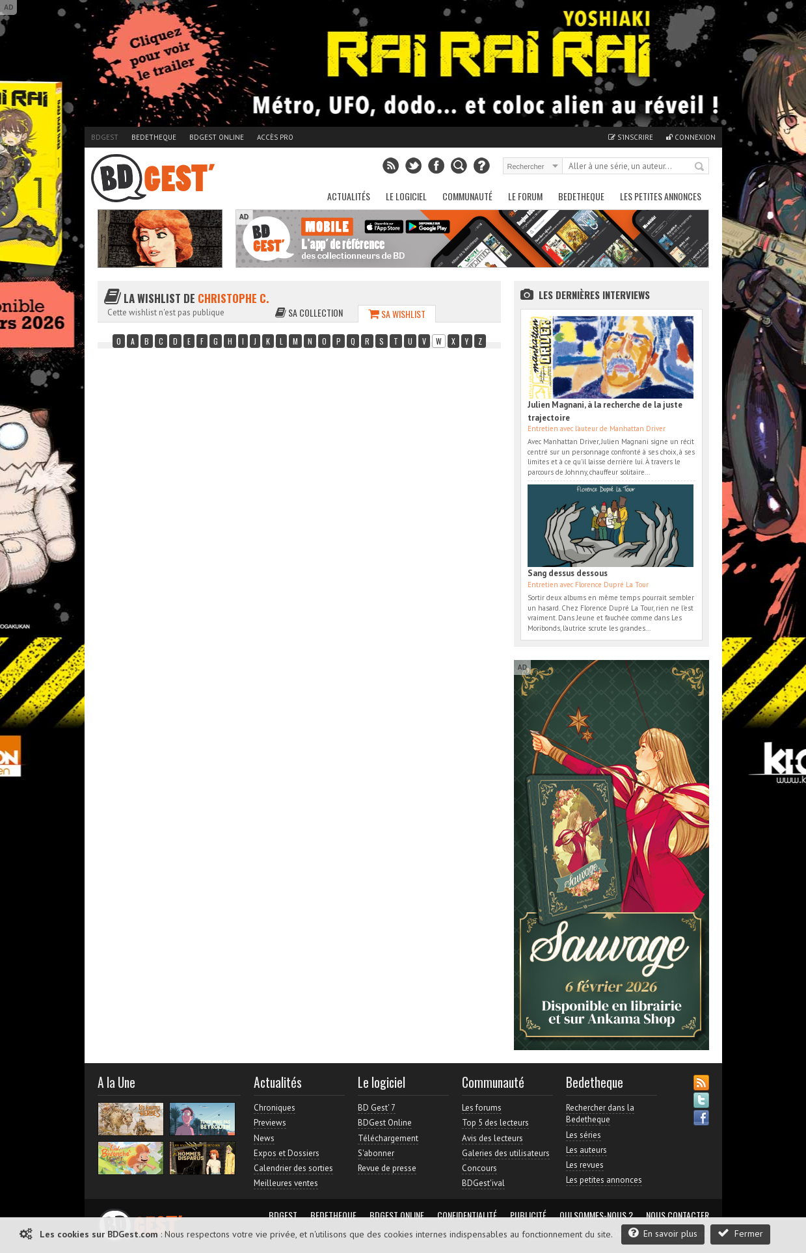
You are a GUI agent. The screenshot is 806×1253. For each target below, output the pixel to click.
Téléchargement (388, 1138)
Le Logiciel (406, 196)
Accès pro (275, 137)
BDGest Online (216, 137)
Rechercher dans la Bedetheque (600, 1113)
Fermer (740, 1233)
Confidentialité (467, 1215)
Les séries (583, 1135)
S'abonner (376, 1153)
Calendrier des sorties (293, 1168)
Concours (479, 1168)
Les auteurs (586, 1149)
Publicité (528, 1215)
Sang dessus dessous (568, 573)
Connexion (691, 137)
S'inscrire (630, 137)
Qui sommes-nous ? (596, 1215)
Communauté (467, 196)
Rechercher (700, 167)
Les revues (585, 1164)
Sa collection (309, 312)
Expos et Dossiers (286, 1153)
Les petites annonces (660, 196)
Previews (270, 1122)
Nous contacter (677, 1215)
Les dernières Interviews (594, 294)
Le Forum (525, 196)
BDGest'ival (483, 1183)
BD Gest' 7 (377, 1107)
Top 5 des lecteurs (495, 1122)
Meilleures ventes (286, 1183)
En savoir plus (662, 1233)
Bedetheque (153, 137)
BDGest (104, 137)
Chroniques (274, 1107)
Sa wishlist (396, 314)
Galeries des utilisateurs (506, 1153)
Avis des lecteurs (492, 1138)
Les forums (482, 1107)
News (264, 1138)
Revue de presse (387, 1168)
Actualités (348, 196)
